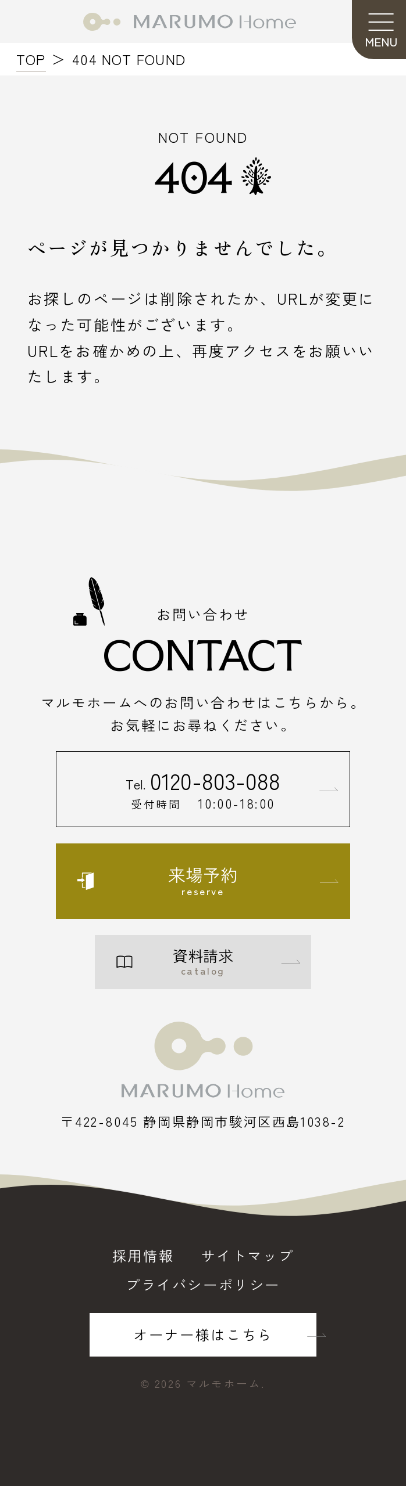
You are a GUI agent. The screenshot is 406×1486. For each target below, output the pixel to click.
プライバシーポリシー (203, 1285)
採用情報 (143, 1256)
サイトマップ (247, 1256)
